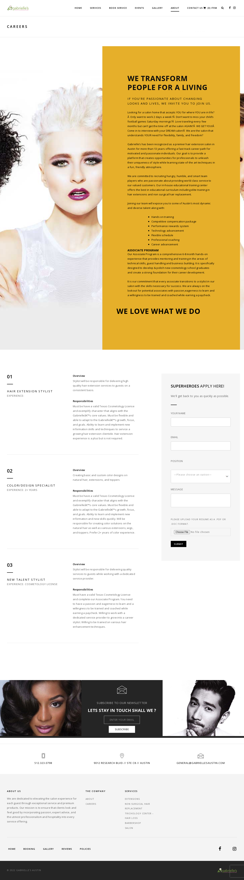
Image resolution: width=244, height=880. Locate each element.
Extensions (132, 798)
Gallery (157, 7)
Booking (29, 848)
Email (174, 437)
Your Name (178, 413)
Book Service (118, 7)
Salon (129, 827)
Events (139, 7)
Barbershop (133, 822)
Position (177, 461)
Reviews (67, 848)
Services (95, 7)
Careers (91, 803)
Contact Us (195, 7)
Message (177, 489)
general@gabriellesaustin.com (201, 763)
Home (78, 7)
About (175, 7)
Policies (85, 848)
